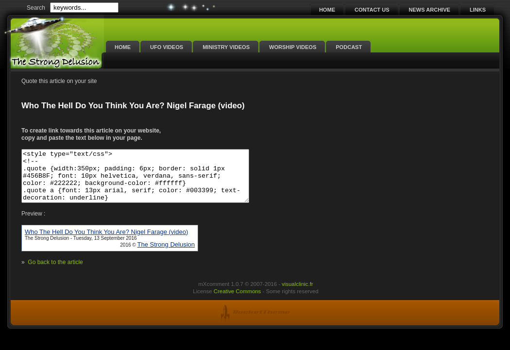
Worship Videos (292, 47)
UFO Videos (166, 47)
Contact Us (372, 10)
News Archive (429, 10)
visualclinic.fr (297, 294)
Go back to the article (55, 272)
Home (327, 10)
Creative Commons (237, 301)
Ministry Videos (226, 47)
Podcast (349, 47)
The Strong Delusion (166, 254)
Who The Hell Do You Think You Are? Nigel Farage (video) (106, 242)
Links (478, 10)
